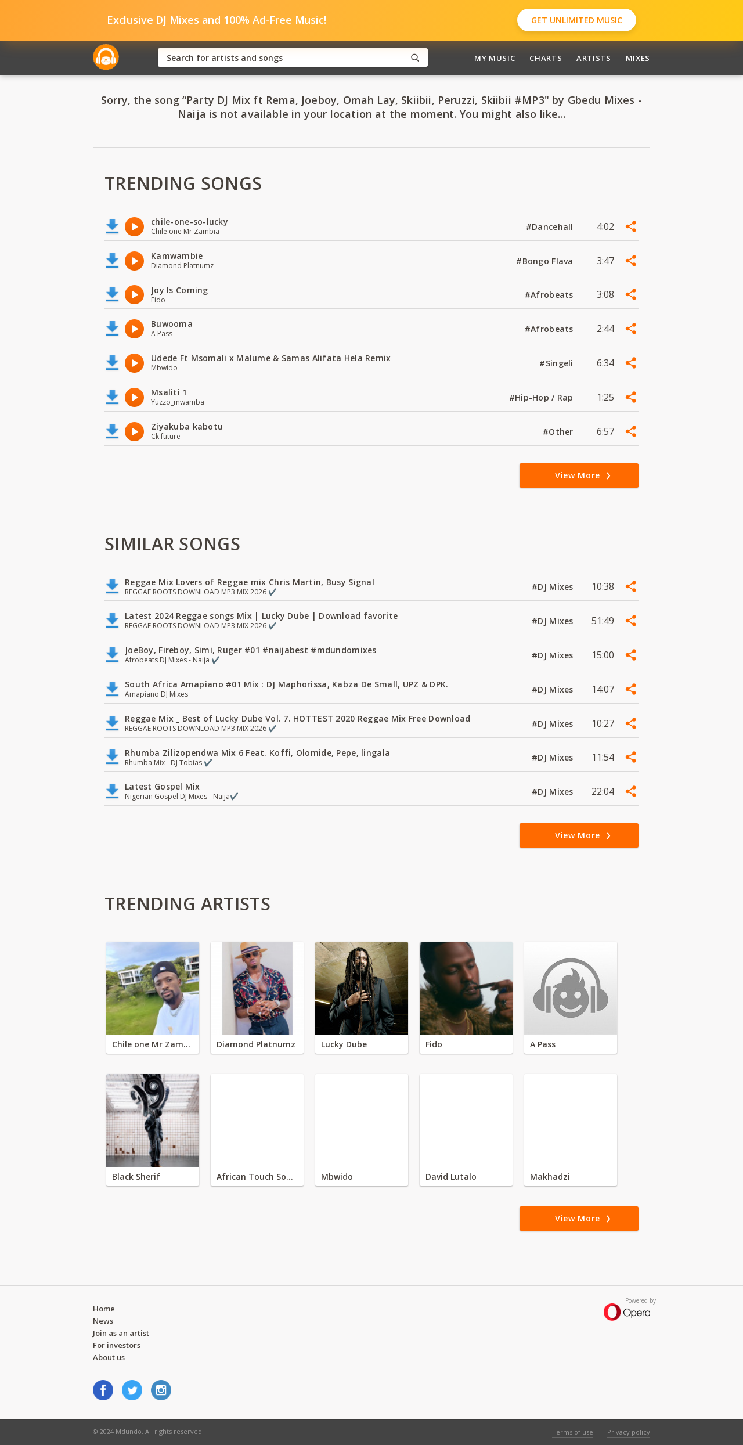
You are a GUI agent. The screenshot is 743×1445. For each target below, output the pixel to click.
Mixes (638, 58)
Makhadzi (550, 1176)
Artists (593, 58)
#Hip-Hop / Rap (542, 397)
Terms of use (572, 1432)
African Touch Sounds (257, 1176)
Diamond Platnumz (256, 1044)
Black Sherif (136, 1176)
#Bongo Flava (546, 260)
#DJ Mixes (554, 586)
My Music (494, 58)
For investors (116, 1345)
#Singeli (557, 363)
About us (109, 1357)
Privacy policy (628, 1432)
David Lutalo (451, 1176)
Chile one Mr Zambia (152, 1044)
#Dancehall (551, 226)
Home (104, 1308)
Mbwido (337, 1176)
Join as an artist (121, 1333)
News (103, 1321)
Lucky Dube (344, 1044)
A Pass (543, 1044)
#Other (559, 431)
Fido (433, 1044)
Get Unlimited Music (576, 20)
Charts (545, 58)
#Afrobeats (550, 294)
